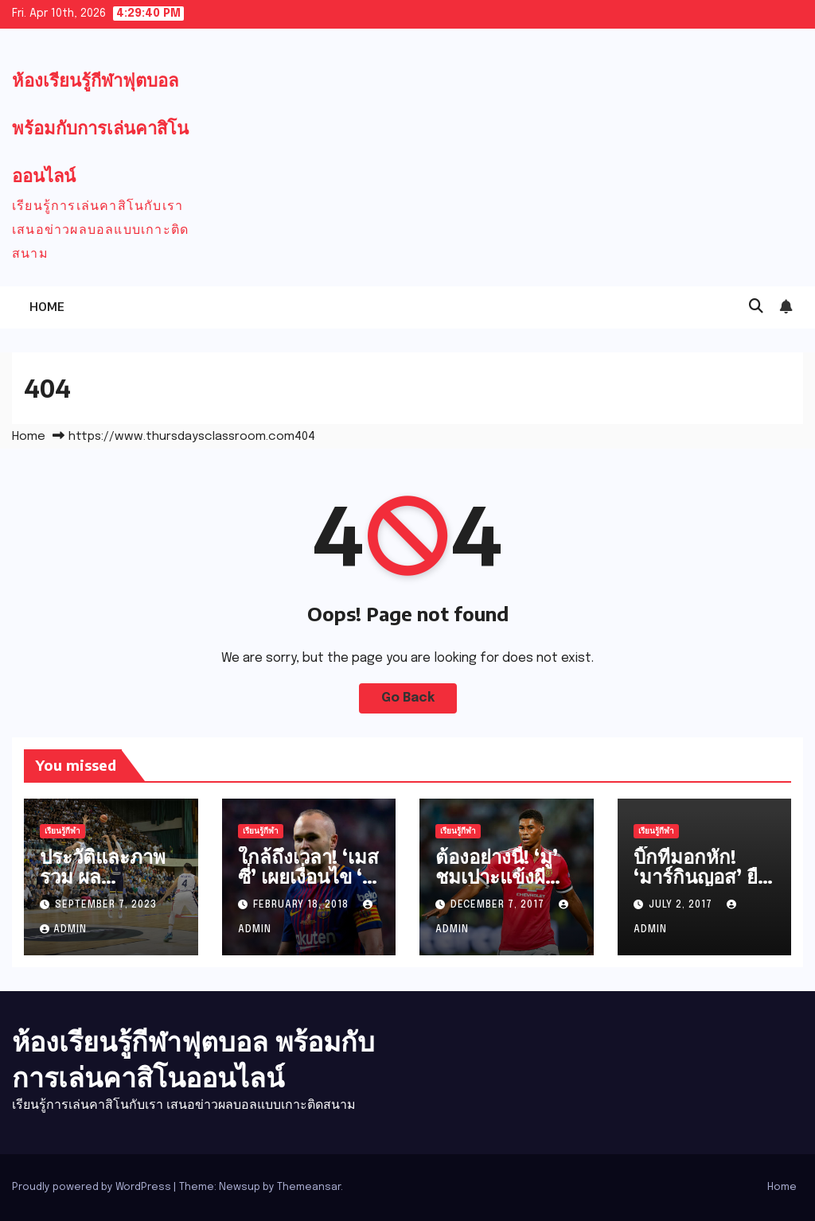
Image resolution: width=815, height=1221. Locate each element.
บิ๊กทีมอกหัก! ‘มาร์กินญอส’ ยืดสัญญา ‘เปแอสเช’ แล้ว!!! (702, 885)
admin (63, 930)
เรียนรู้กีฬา (62, 831)
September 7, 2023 (106, 905)
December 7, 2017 (499, 905)
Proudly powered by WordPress (93, 1187)
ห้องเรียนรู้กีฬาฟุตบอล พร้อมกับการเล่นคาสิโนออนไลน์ (100, 127)
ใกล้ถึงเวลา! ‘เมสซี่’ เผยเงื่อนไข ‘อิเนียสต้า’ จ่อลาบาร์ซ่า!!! (308, 885)
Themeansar (309, 1187)
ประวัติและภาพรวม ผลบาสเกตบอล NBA (103, 885)
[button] (756, 307)
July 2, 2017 (682, 905)
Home (46, 306)
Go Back (408, 698)
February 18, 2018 (302, 905)
